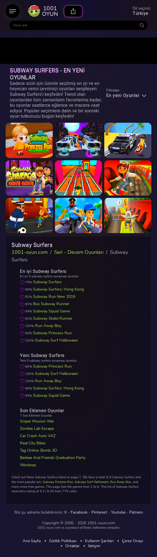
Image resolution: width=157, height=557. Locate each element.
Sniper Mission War (37, 421)
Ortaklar (72, 546)
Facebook (79, 512)
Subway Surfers (47, 282)
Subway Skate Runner (52, 318)
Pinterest (99, 512)
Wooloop (28, 465)
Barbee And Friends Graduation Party (53, 457)
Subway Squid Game (51, 311)
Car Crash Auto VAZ (38, 435)
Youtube (118, 512)
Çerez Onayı (132, 541)
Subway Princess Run (52, 333)
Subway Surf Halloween (56, 340)
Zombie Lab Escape (37, 428)
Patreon (136, 512)
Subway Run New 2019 (54, 296)
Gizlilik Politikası (63, 541)
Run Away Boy (48, 325)
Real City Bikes (33, 443)
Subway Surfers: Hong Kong (58, 289)
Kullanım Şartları (99, 541)
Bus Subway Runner (51, 304)
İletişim (94, 546)
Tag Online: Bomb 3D (38, 450)
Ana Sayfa (32, 541)
